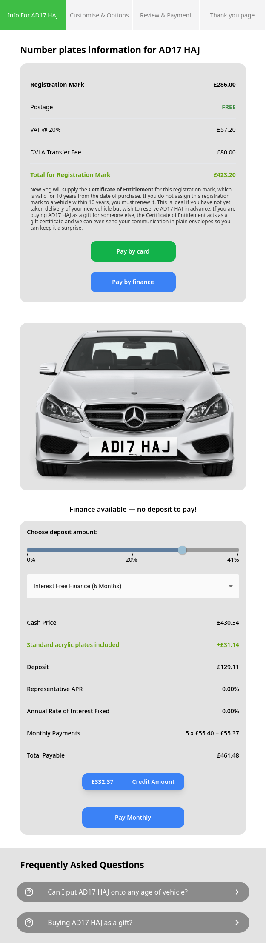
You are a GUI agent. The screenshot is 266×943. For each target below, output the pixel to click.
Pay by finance (133, 282)
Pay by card (133, 251)
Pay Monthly (133, 817)
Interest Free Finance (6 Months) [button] (77, 586)
